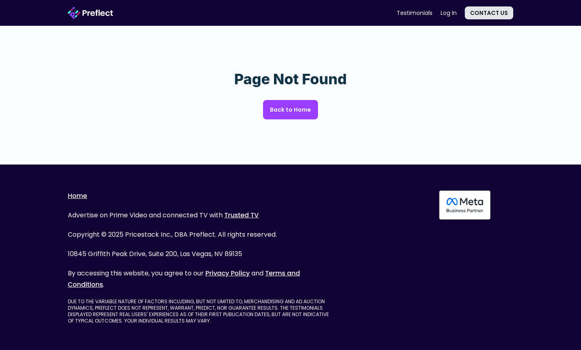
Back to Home (290, 110)
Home (77, 195)
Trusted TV (241, 215)
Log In (449, 13)
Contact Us (489, 13)
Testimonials (415, 13)
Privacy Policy (227, 273)
